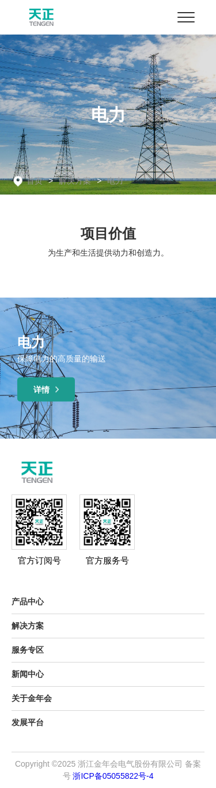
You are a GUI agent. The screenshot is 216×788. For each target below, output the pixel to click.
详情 (46, 389)
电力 (115, 180)
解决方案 (75, 180)
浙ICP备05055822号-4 (113, 776)
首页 (34, 180)
